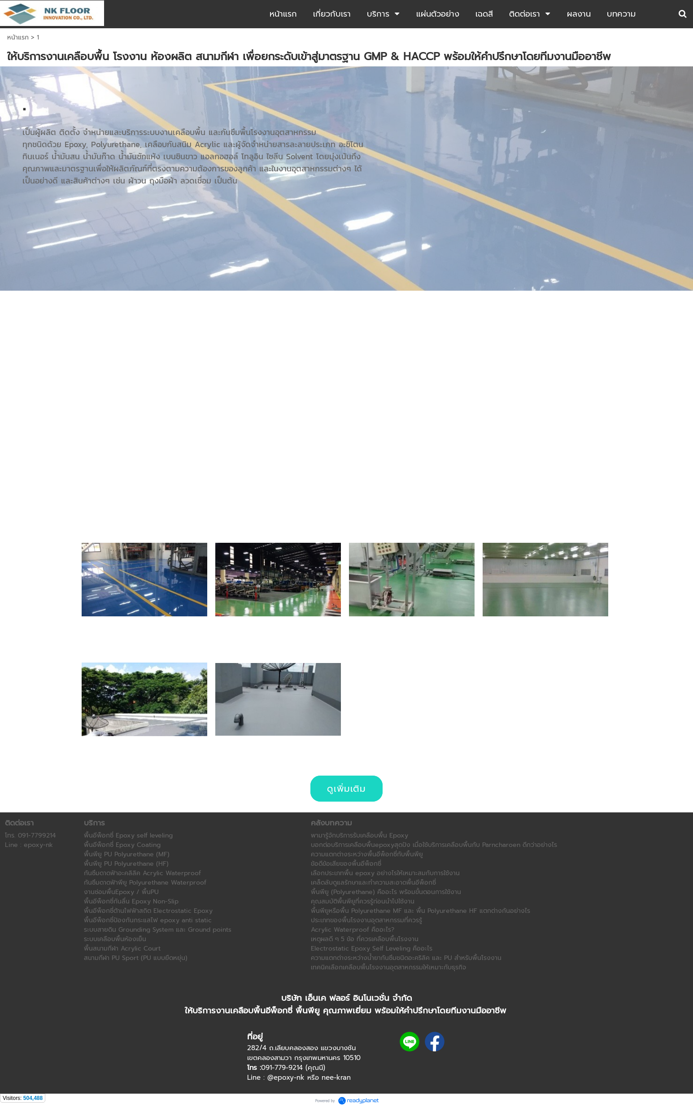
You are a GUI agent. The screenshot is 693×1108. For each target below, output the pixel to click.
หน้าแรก (18, 37)
